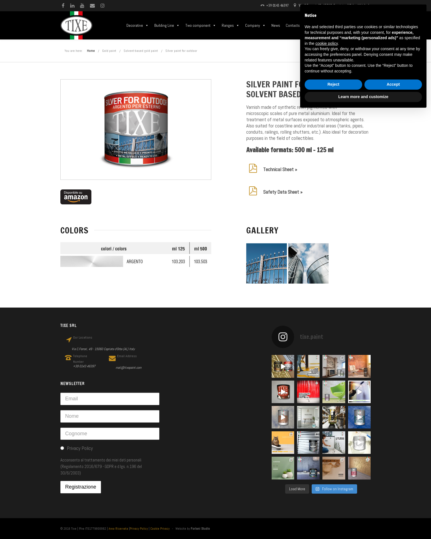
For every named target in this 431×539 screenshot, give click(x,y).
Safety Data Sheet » (282, 192)
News (275, 25)
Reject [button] (333, 84)
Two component (200, 25)
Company (255, 25)
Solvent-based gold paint (141, 50)
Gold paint (109, 50)
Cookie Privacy (160, 529)
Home (91, 50)
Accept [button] (393, 84)
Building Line (167, 25)
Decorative (137, 25)
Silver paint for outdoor (181, 50)
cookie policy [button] (326, 43)
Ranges (230, 25)
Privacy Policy (139, 529)
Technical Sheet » (280, 169)
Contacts (293, 25)
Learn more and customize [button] (363, 96)
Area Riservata (118, 529)
